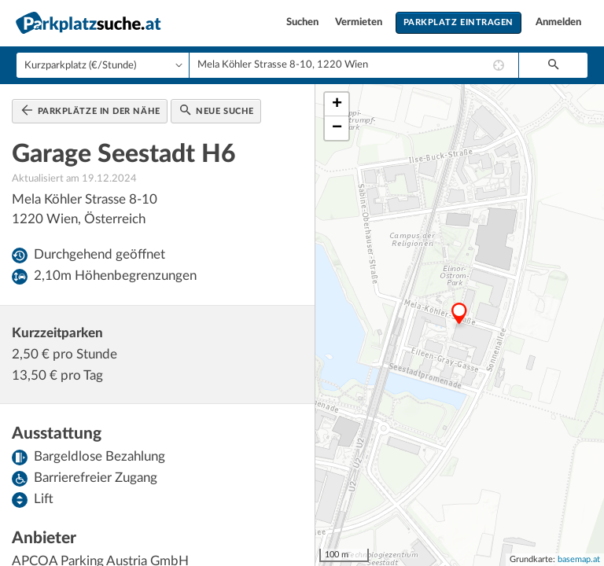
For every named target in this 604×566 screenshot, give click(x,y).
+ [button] (337, 104)
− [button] (337, 128)
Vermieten (360, 22)
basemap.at (579, 559)
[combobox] (354, 65)
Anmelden (558, 22)
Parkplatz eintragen (458, 22)
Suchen (303, 22)
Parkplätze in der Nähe (90, 110)
